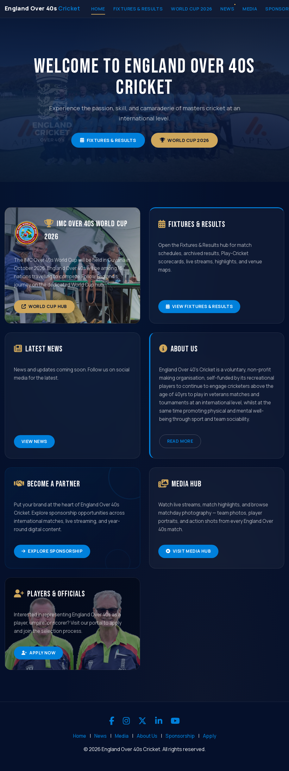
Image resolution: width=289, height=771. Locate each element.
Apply (209, 736)
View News (34, 441)
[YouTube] (175, 721)
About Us (147, 736)
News (227, 9)
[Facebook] (111, 721)
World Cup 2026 (191, 9)
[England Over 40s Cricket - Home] (42, 8)
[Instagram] (126, 721)
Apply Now (38, 653)
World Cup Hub (44, 306)
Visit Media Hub (188, 551)
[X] (142, 721)
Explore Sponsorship (52, 551)
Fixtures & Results (138, 9)
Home (98, 9)
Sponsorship (180, 736)
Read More (180, 441)
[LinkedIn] (158, 721)
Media (249, 9)
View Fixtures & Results (199, 306)
